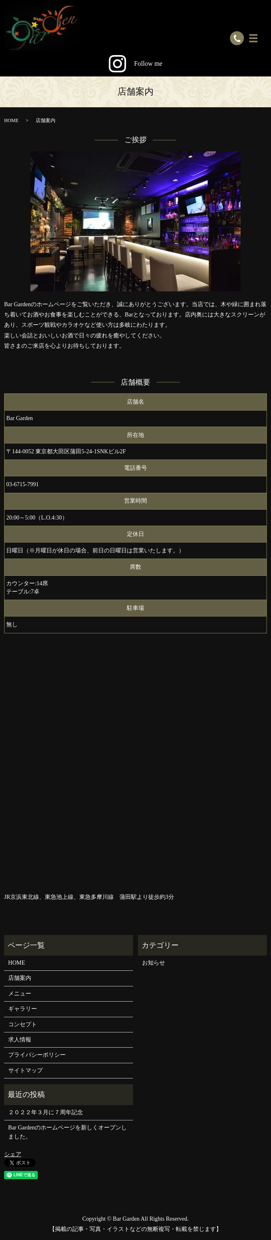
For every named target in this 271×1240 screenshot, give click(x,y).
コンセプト (22, 1024)
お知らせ (153, 963)
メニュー (19, 994)
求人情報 (19, 1040)
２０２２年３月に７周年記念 (45, 1112)
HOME (11, 120)
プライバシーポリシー (37, 1055)
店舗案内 (19, 978)
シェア (12, 1154)
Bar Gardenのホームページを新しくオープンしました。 (67, 1132)
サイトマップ (25, 1070)
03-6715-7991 (22, 484)
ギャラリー (22, 1009)
